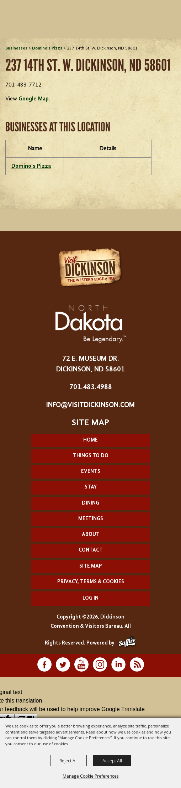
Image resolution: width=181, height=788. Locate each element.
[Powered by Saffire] (127, 643)
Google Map (33, 99)
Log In (90, 598)
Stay (91, 487)
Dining (90, 503)
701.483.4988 (90, 387)
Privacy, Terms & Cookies (90, 582)
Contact (91, 550)
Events (90, 471)
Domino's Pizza (47, 48)
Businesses (16, 48)
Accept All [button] (112, 760)
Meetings (90, 519)
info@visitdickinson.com (90, 405)
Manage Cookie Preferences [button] (91, 776)
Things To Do (90, 456)
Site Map (90, 566)
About (91, 534)
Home (90, 440)
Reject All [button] (68, 760)
